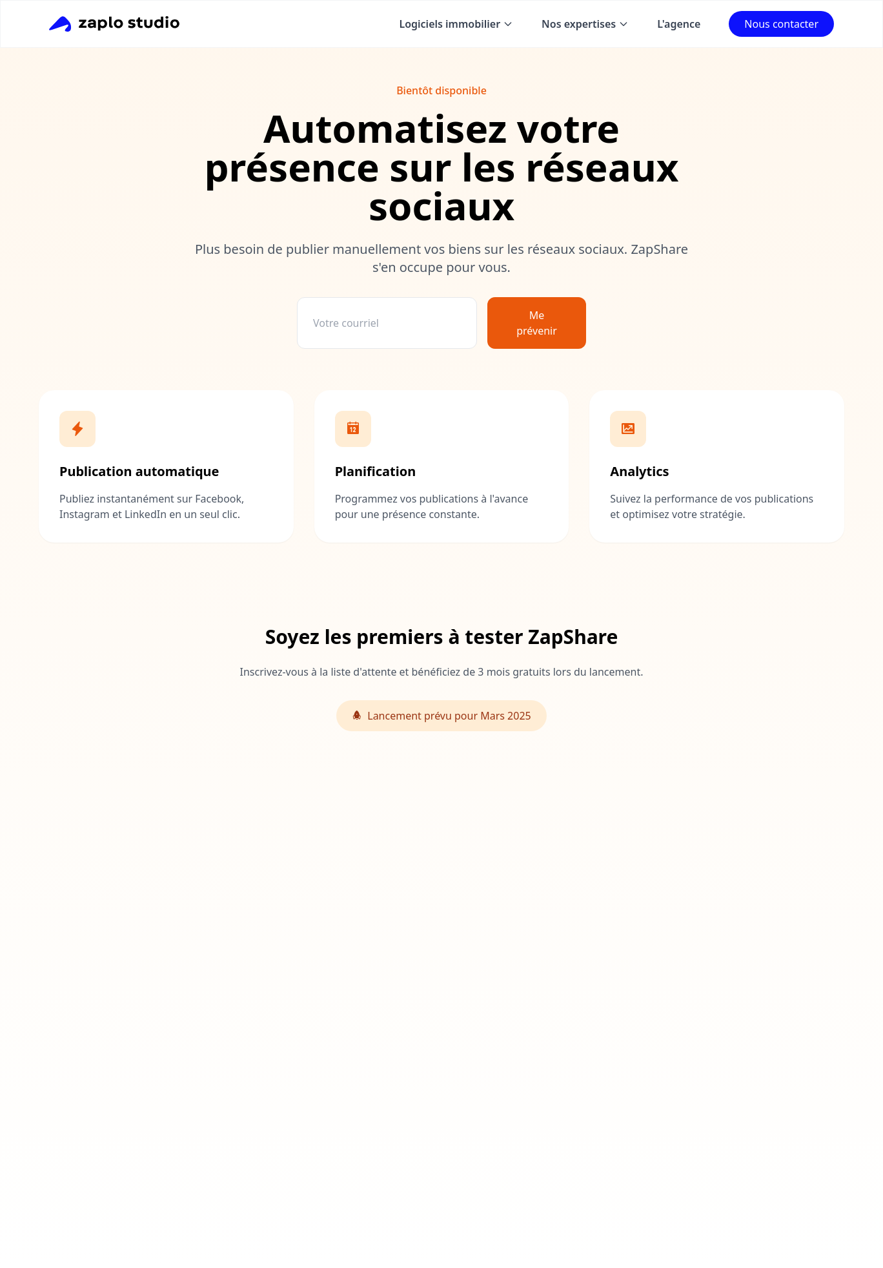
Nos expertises (585, 24)
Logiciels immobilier (456, 24)
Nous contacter (781, 24)
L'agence (678, 24)
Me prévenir (536, 323)
